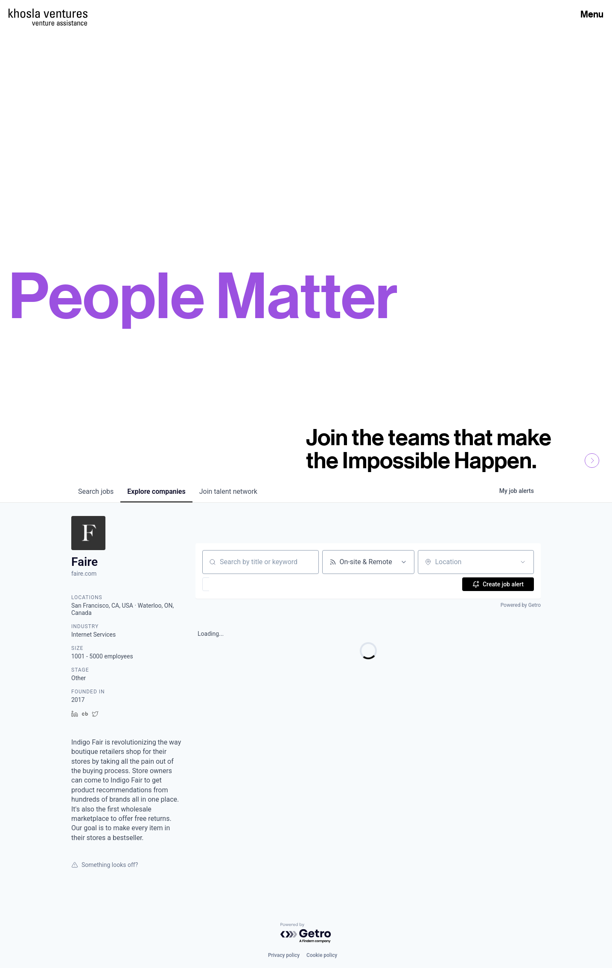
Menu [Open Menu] (591, 14)
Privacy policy (284, 955)
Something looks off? (104, 864)
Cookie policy (321, 955)
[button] (230, 584)
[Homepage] (48, 13)
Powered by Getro (521, 605)
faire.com (83, 573)
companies (156, 491)
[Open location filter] (522, 562)
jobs (96, 491)
